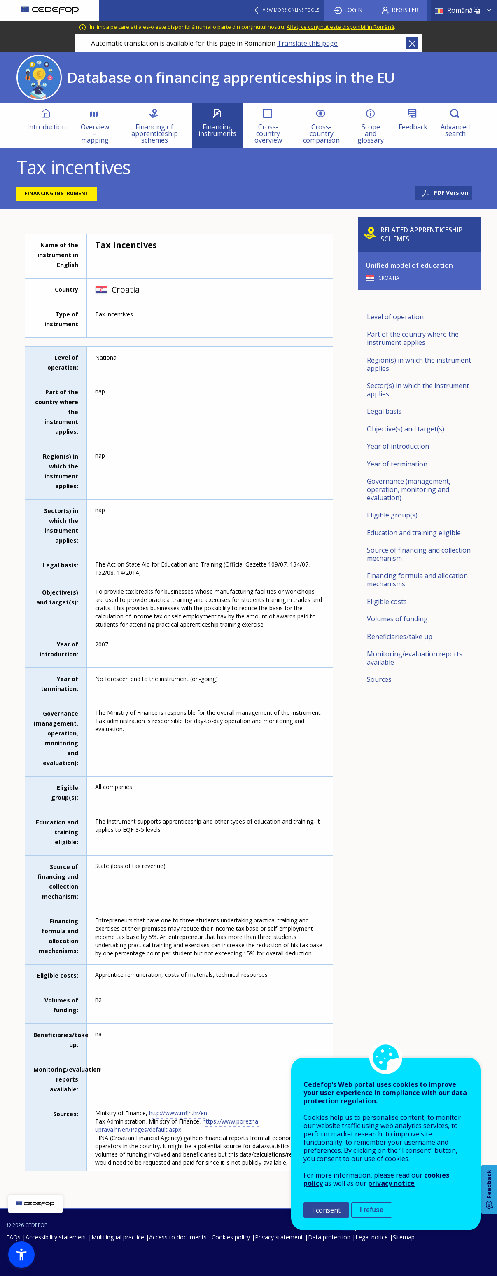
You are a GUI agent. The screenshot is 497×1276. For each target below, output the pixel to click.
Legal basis (384, 411)
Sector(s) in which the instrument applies (418, 389)
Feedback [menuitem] (413, 126)
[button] (21, 1254)
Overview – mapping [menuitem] (95, 133)
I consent (326, 1210)
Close (412, 43)
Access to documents (178, 1237)
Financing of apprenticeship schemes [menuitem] (154, 133)
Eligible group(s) (392, 515)
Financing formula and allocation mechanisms (417, 579)
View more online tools (291, 10)
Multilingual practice (117, 1237)
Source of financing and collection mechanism (419, 554)
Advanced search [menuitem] (455, 130)
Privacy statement (279, 1237)
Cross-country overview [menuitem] (268, 133)
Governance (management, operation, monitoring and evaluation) (408, 489)
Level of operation (395, 316)
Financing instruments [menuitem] (217, 130)
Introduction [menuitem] (46, 126)
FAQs (13, 1237)
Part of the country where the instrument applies (413, 338)
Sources (379, 679)
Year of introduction (398, 446)
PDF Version (451, 193)
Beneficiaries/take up (399, 636)
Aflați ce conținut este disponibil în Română (340, 26)
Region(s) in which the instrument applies (419, 364)
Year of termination (397, 463)
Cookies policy (231, 1237)
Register (405, 10)
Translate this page (307, 43)
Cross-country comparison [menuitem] (321, 133)
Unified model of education (409, 265)
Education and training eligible (414, 532)
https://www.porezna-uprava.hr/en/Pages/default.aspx (177, 1125)
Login (353, 10)
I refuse (371, 1209)
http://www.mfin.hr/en (178, 1113)
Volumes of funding (397, 618)
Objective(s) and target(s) (405, 428)
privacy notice (391, 1183)
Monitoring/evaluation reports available (414, 658)
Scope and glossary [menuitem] (370, 133)
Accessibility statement (56, 1237)
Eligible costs (387, 601)
